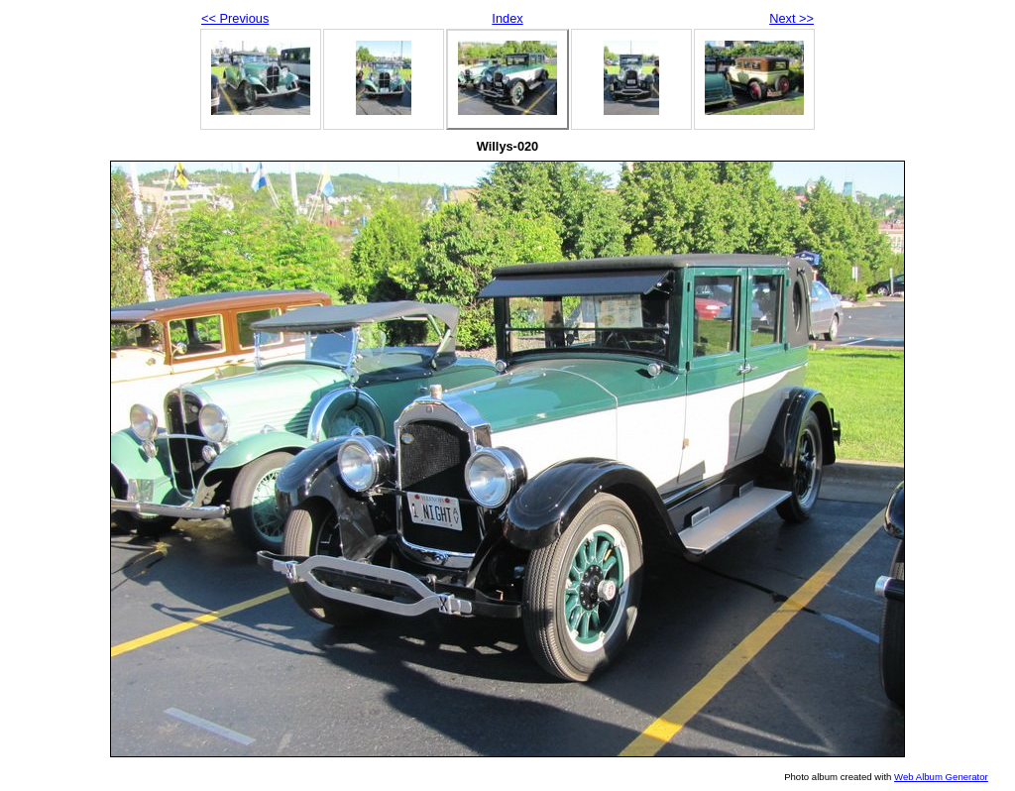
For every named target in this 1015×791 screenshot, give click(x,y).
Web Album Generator (941, 776)
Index (507, 18)
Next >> (791, 18)
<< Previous (235, 18)
